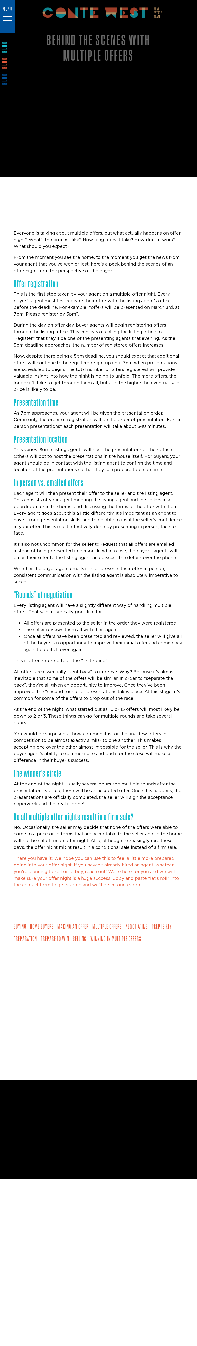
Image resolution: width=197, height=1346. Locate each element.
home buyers (42, 926)
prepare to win (55, 939)
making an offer (73, 926)
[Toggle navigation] (7, 15)
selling (80, 939)
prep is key (162, 926)
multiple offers (107, 926)
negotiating (137, 926)
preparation (25, 939)
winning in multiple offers (115, 939)
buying (20, 926)
